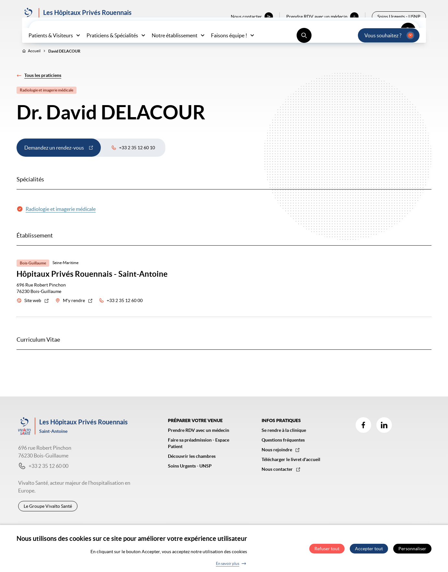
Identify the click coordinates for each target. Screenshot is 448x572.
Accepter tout (369, 551)
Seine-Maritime (65, 276)
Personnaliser (412, 551)
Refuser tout (326, 551)
